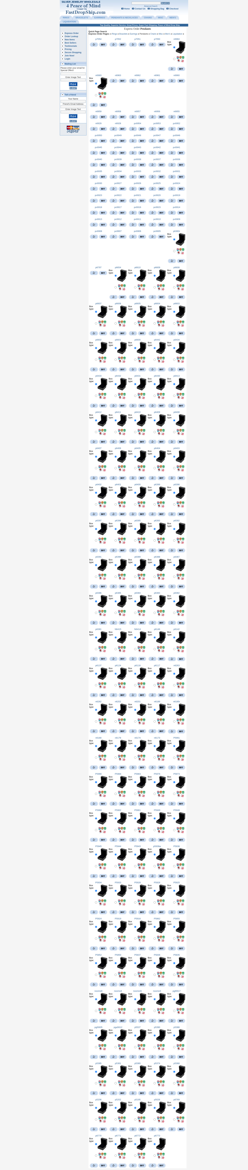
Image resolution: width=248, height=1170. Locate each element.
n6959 (98, 111)
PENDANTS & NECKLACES (124, 18)
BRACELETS (82, 18)
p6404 (157, 448)
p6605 (137, 303)
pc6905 (157, 231)
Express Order (72, 33)
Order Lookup (71, 36)
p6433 (98, 376)
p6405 (137, 448)
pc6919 (176, 195)
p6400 (137, 484)
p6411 (118, 412)
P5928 (137, 882)
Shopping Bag (157, 9)
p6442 (157, 340)
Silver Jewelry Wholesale (81, 1)
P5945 (98, 846)
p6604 (157, 303)
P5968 (98, 810)
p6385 (118, 593)
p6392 (176, 520)
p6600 (137, 340)
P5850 (118, 955)
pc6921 (137, 195)
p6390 (118, 557)
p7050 (157, 39)
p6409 (157, 412)
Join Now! (69, 55)
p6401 (118, 484)
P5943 (137, 846)
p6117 (157, 665)
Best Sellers (70, 43)
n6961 (157, 75)
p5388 (176, 1027)
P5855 (176, 918)
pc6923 (98, 195)
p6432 (118, 376)
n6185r (176, 701)
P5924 (98, 918)
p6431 (137, 376)
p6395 (137, 520)
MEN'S (172, 18)
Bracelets (123, 34)
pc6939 (118, 159)
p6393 (157, 520)
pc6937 (157, 159)
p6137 (98, 665)
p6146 (157, 629)
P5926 (157, 882)
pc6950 (98, 135)
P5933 (118, 882)
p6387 (176, 557)
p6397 (98, 520)
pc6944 (118, 147)
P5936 (176, 846)
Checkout (174, 9)
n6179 (118, 738)
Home (127, 9)
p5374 (157, 1063)
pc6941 (176, 147)
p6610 (137, 267)
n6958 (118, 111)
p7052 (118, 39)
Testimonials (71, 46)
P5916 (137, 918)
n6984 (176, 39)
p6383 (157, 593)
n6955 (176, 111)
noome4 (118, 991)
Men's (167, 34)
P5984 (118, 774)
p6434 (176, 340)
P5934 (98, 882)
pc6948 (137, 135)
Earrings (134, 34)
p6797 (98, 267)
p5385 (98, 1063)
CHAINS (148, 18)
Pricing (68, 49)
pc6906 (137, 231)
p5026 (157, 1099)
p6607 (98, 303)
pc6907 (118, 231)
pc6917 (118, 207)
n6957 (137, 111)
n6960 (176, 75)
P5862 (157, 918)
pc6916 (137, 207)
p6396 (118, 520)
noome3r (137, 991)
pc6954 (137, 123)
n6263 (176, 665)
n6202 (118, 701)
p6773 (157, 1135)
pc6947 (157, 135)
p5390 (157, 1027)
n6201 (137, 701)
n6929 (98, 123)
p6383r (176, 231)
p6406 (118, 448)
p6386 (98, 593)
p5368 (176, 1063)
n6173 (157, 738)
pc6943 (137, 147)
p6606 (118, 303)
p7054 (98, 39)
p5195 (137, 1099)
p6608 (176, 267)
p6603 (176, 303)
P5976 (157, 774)
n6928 (118, 123)
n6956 (157, 111)
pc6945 (98, 147)
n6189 (157, 701)
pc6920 (157, 195)
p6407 (98, 448)
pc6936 (176, 159)
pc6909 (176, 219)
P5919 (118, 918)
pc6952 (176, 123)
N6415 (118, 629)
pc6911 (137, 219)
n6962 (137, 75)
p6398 (176, 484)
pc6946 (176, 135)
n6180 (98, 738)
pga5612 (118, 1027)
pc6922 (118, 195)
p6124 (118, 665)
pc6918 (98, 207)
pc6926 (137, 183)
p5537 (137, 1027)
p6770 (98, 1135)
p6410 (137, 412)
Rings (114, 34)
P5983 (137, 774)
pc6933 (137, 171)
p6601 (118, 340)
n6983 (98, 75)
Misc (161, 34)
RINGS (66, 18)
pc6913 (98, 219)
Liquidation (177, 34)
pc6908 (98, 231)
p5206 (98, 1099)
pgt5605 (98, 1027)
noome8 (98, 991)
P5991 (176, 738)
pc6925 (157, 183)
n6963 (118, 75)
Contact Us (140, 9)
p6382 (176, 593)
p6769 (176, 1099)
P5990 (98, 774)
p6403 (176, 448)
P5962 (118, 810)
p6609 (157, 267)
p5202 (118, 1099)
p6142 (176, 629)
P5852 (98, 955)
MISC (160, 18)
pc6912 (118, 219)
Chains (153, 34)
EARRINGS (99, 18)
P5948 (176, 810)
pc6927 (118, 183)
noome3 (157, 991)
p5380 (137, 1063)
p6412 (98, 412)
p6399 (157, 484)
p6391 (98, 557)
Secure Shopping (73, 52)
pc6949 (118, 135)
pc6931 (176, 171)
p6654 (118, 267)
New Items (70, 39)
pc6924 (176, 183)
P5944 (118, 846)
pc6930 (98, 183)
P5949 (157, 810)
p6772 (137, 1135)
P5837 (137, 955)
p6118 (137, 665)
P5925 (176, 882)
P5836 (157, 955)
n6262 (98, 701)
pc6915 (157, 207)
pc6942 (157, 147)
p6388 (157, 557)
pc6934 (118, 171)
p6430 (157, 376)
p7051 (137, 39)
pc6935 (98, 171)
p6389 (137, 557)
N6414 (137, 629)
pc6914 (176, 207)
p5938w (157, 846)
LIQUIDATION (69, 22)
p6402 (98, 484)
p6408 (176, 412)
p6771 (118, 1135)
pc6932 (157, 171)
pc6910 (157, 219)
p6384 (137, 593)
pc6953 (157, 123)
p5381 (118, 1063)
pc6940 (98, 159)
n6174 (137, 738)
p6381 (98, 629)
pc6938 (137, 159)
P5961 (137, 810)
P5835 (176, 955)
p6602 (98, 340)
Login (67, 59)
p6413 (176, 376)
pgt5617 (177, 991)
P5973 (176, 774)
